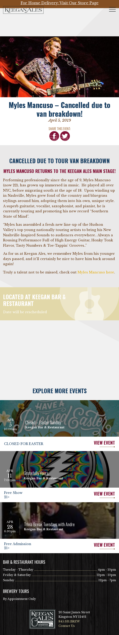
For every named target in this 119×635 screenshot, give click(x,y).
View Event (87, 444)
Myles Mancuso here (96, 272)
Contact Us (66, 626)
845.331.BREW (69, 621)
